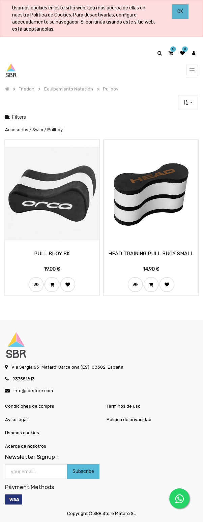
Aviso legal (16, 419)
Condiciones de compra (29, 406)
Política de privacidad (129, 419)
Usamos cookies (22, 432)
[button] (188, 102)
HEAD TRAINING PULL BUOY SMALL (151, 254)
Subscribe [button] (83, 471)
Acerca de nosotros (25, 446)
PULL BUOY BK (52, 254)
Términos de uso (124, 406)
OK (180, 11)
